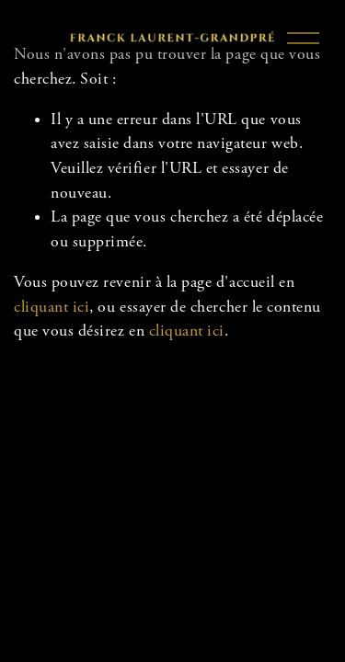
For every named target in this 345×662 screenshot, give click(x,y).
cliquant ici (51, 307)
